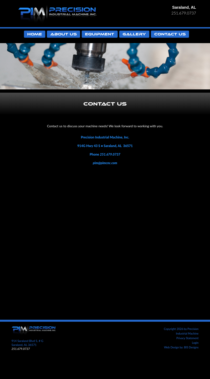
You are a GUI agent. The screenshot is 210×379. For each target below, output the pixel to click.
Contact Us (170, 34)
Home (34, 34)
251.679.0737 (183, 13)
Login (195, 342)
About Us (63, 34)
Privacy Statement (187, 338)
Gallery (134, 34)
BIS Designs (191, 347)
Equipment (99, 34)
